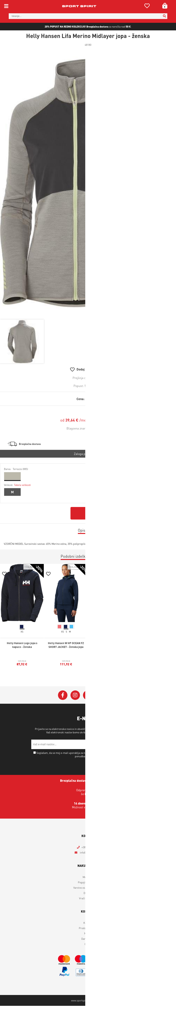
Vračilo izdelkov (88, 898)
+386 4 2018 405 (90, 847)
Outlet (88, 944)
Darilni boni (88, 938)
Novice (88, 933)
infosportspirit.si (90, 852)
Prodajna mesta (88, 928)
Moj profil (88, 877)
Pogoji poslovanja (88, 882)
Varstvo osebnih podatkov (114, 732)
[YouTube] (100, 695)
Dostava (88, 893)
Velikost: (17, 484)
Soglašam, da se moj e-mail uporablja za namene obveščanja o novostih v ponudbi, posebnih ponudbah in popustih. (89, 754)
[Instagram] (75, 695)
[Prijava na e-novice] (140, 744)
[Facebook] (62, 695)
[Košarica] (163, 5)
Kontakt (88, 922)
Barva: (16, 469)
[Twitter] (87, 695)
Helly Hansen (101, 428)
